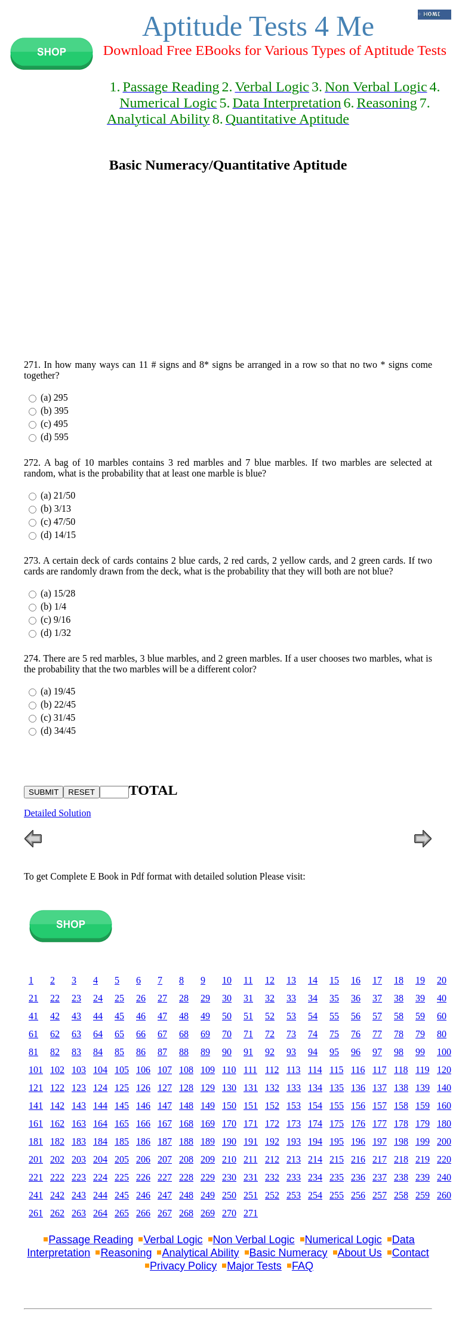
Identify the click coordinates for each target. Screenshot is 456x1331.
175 (336, 1123)
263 (79, 1213)
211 (250, 1159)
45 (119, 1016)
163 (79, 1123)
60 (441, 1016)
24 (98, 998)
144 (100, 1106)
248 (186, 1195)
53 (291, 1016)
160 (444, 1106)
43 (76, 1016)
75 (334, 1034)
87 (162, 1052)
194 (315, 1141)
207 (165, 1159)
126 (143, 1088)
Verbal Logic (172, 1240)
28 (184, 998)
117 (379, 1070)
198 (401, 1141)
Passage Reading (90, 1240)
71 (248, 1034)
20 (441, 980)
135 (336, 1088)
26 (141, 998)
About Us (360, 1253)
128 (186, 1088)
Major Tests (254, 1266)
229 (208, 1177)
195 (336, 1141)
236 (358, 1177)
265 (122, 1213)
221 (36, 1177)
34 (313, 998)
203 (79, 1159)
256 (358, 1195)
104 (100, 1070)
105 (122, 1070)
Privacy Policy (183, 1266)
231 (251, 1177)
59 (420, 1016)
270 (229, 1213)
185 (122, 1141)
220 (444, 1159)
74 (313, 1034)
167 (165, 1123)
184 (100, 1141)
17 (377, 980)
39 (420, 998)
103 (79, 1070)
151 (251, 1106)
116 (358, 1070)
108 (186, 1070)
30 (227, 998)
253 (293, 1195)
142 (57, 1106)
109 (208, 1070)
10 (227, 980)
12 (270, 980)
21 (33, 998)
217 (379, 1159)
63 (76, 1034)
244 (100, 1195)
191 (251, 1141)
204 (100, 1159)
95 (334, 1052)
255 (336, 1195)
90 (227, 1052)
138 (401, 1088)
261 (36, 1213)
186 (143, 1141)
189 (208, 1141)
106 (143, 1070)
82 (55, 1052)
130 (229, 1088)
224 (100, 1177)
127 (165, 1088)
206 (143, 1159)
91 (248, 1052)
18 (398, 980)
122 (57, 1088)
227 (165, 1177)
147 (165, 1106)
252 (272, 1195)
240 (444, 1177)
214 (315, 1159)
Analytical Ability (200, 1253)
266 (143, 1213)
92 (270, 1052)
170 (229, 1123)
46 (141, 1016)
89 (205, 1052)
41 (33, 1016)
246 (143, 1195)
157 (379, 1106)
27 (162, 998)
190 (229, 1141)
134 (315, 1088)
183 (79, 1141)
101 (36, 1070)
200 (444, 1141)
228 (186, 1177)
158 (401, 1106)
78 (398, 1034)
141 (36, 1106)
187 (165, 1141)
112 (272, 1070)
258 (401, 1195)
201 (36, 1159)
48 (184, 1016)
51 (248, 1016)
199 (422, 1141)
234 (315, 1177)
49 (205, 1016)
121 (36, 1088)
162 (57, 1123)
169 (208, 1123)
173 (293, 1123)
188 (186, 1141)
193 (293, 1141)
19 (420, 980)
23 (76, 998)
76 (356, 1034)
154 (315, 1106)
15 (334, 980)
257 (379, 1195)
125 (122, 1088)
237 (379, 1177)
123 (79, 1088)
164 (100, 1123)
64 (98, 1034)
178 (401, 1123)
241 (36, 1195)
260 (444, 1195)
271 (251, 1213)
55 (334, 1016)
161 (36, 1123)
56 (356, 1016)
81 (33, 1052)
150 (229, 1106)
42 (55, 1016)
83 (76, 1052)
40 (441, 998)
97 (377, 1052)
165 (122, 1123)
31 (248, 998)
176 (358, 1123)
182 (57, 1141)
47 (162, 1016)
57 (377, 1016)
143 (79, 1106)
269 (208, 1213)
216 (358, 1159)
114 (315, 1070)
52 (270, 1016)
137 (379, 1088)
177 (379, 1123)
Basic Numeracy (288, 1253)
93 (291, 1052)
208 (186, 1159)
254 (315, 1195)
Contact (410, 1253)
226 (143, 1177)
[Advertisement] (228, 266)
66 (141, 1034)
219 (422, 1159)
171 (251, 1123)
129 (208, 1088)
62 (55, 1034)
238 (401, 1177)
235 (336, 1177)
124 (100, 1088)
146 (143, 1106)
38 (398, 998)
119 (422, 1070)
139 (422, 1088)
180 (444, 1123)
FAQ (302, 1266)
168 (186, 1123)
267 (165, 1213)
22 (55, 998)
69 (205, 1034)
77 (377, 1034)
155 (336, 1106)
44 (98, 1016)
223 (79, 1177)
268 (186, 1213)
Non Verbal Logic (254, 1240)
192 (272, 1141)
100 (444, 1052)
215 (336, 1159)
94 (313, 1052)
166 (143, 1123)
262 (57, 1213)
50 (227, 1016)
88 (184, 1052)
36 (356, 998)
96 (356, 1052)
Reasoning (126, 1253)
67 (162, 1034)
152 (272, 1106)
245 (122, 1195)
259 (422, 1195)
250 (229, 1195)
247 (165, 1195)
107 (165, 1070)
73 (291, 1034)
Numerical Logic (343, 1240)
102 (57, 1070)
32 (270, 998)
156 (358, 1106)
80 (441, 1034)
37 (377, 998)
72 (270, 1034)
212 (272, 1159)
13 (291, 980)
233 (293, 1177)
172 (272, 1123)
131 (251, 1088)
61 (33, 1034)
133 (293, 1088)
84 (98, 1052)
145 (122, 1106)
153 (293, 1106)
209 (208, 1159)
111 (250, 1070)
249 (208, 1195)
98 (398, 1052)
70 (227, 1034)
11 (248, 980)
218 (401, 1159)
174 (315, 1123)
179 (422, 1123)
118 (401, 1070)
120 (444, 1070)
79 (420, 1034)
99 (420, 1052)
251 (251, 1195)
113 (293, 1070)
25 (119, 998)
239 (422, 1177)
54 (313, 1016)
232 (272, 1177)
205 (122, 1159)
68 (184, 1034)
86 (141, 1052)
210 (229, 1159)
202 (57, 1159)
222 (57, 1177)
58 (398, 1016)
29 (205, 998)
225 (122, 1177)
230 (229, 1177)
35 (334, 998)
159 (422, 1106)
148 (186, 1106)
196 (358, 1141)
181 (36, 1141)
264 (100, 1213)
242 (57, 1195)
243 (79, 1195)
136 (358, 1088)
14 (313, 980)
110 (229, 1070)
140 (444, 1088)
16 (356, 980)
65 (119, 1034)
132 (272, 1088)
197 (379, 1141)
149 (208, 1106)
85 (119, 1052)
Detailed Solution (57, 813)
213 (293, 1159)
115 (336, 1070)
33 (291, 998)
